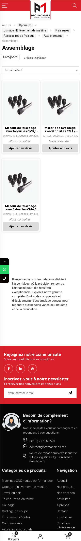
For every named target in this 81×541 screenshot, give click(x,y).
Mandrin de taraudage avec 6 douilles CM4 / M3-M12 (60, 129)
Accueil (6, 25)
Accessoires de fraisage (19, 35)
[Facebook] (8, 368)
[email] (35, 393)
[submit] (71, 393)
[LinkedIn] (20, 368)
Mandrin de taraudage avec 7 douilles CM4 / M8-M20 (20, 208)
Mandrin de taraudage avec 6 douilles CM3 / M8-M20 (20, 129)
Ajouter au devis (20, 148)
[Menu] (5, 5)
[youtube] (32, 368)
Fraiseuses (62, 30)
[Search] (75, 5)
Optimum (25, 25)
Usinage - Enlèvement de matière (25, 30)
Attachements (53, 35)
